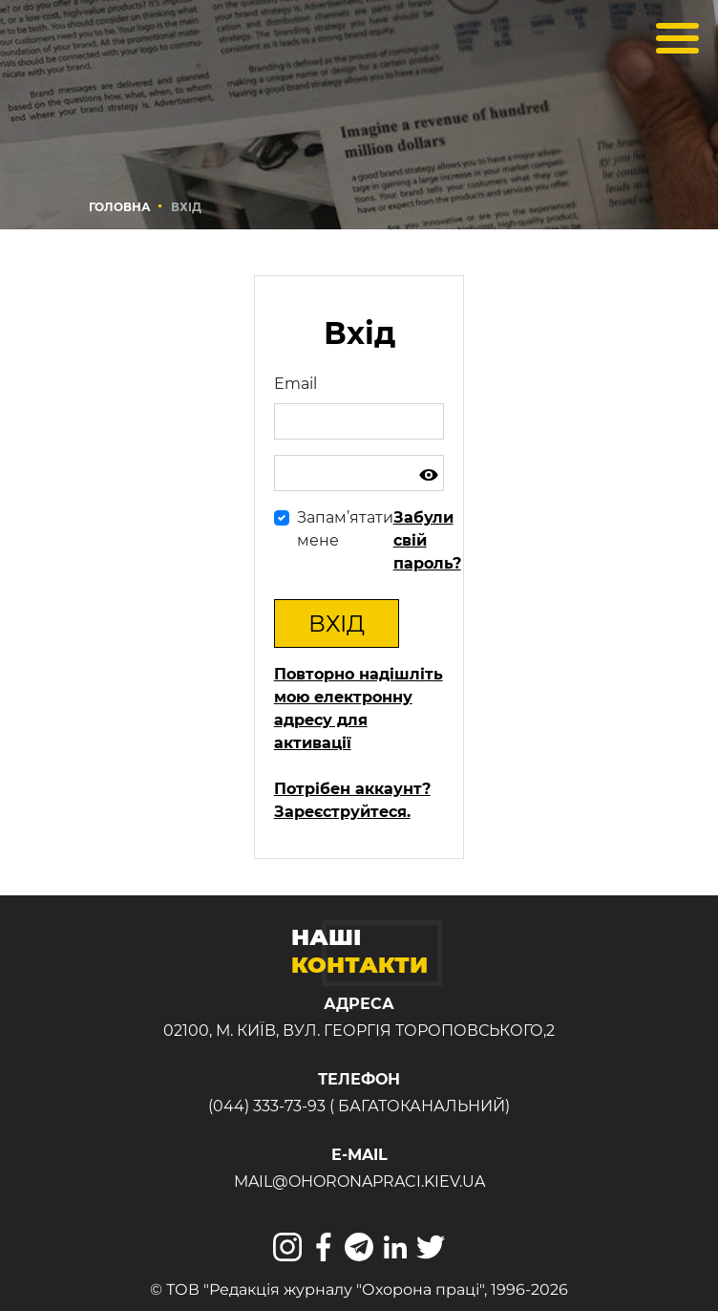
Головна (120, 207)
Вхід (336, 623)
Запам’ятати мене (345, 528)
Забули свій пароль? (427, 540)
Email (295, 384)
